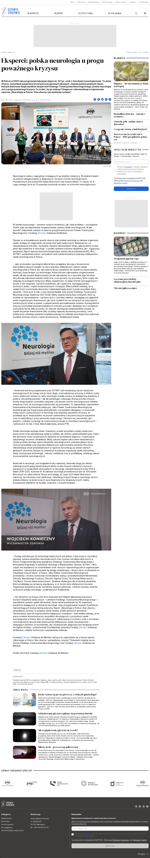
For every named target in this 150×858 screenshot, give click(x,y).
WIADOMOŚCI (120, 233)
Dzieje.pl (133, 2)
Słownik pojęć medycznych (12, 830)
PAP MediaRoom (93, 2)
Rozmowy (58, 13)
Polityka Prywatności (131, 181)
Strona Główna (131, 52)
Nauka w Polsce (120, 2)
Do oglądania (114, 13)
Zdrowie (42, 233)
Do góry (143, 854)
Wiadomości (33, 13)
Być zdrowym (144, 52)
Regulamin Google (120, 183)
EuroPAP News (144, 2)
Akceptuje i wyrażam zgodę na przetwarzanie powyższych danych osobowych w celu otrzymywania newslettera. (132, 170)
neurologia (17, 670)
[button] (145, 13)
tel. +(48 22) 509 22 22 (40, 827)
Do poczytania (86, 13)
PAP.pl (72, 2)
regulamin (128, 167)
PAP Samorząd (107, 2)
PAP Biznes (81, 2)
